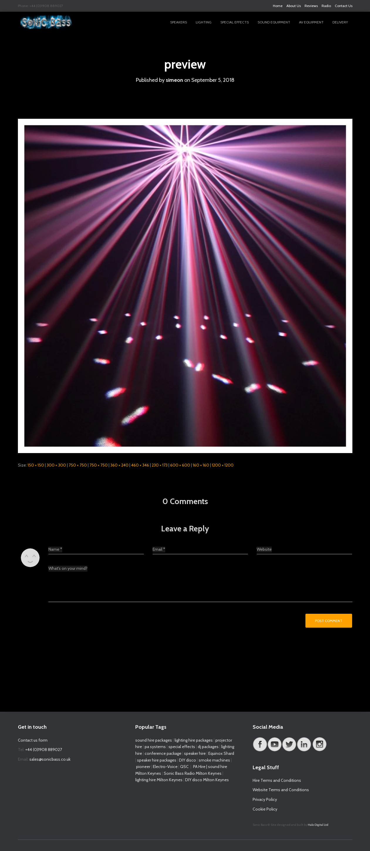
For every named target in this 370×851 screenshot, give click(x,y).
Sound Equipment (274, 22)
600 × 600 (180, 465)
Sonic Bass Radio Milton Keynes (193, 773)
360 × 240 (119, 465)
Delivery (340, 22)
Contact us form (33, 740)
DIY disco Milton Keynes (207, 779)
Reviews (311, 6)
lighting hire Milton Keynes (159, 779)
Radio (326, 6)
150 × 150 (36, 465)
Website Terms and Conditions (281, 789)
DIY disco (187, 760)
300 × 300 (56, 465)
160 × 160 (201, 465)
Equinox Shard (221, 753)
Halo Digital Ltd (318, 825)
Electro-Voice (165, 766)
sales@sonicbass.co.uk (49, 759)
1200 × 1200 (223, 465)
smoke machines (214, 760)
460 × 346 (140, 465)
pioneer (143, 766)
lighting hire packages (194, 740)
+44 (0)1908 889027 (43, 749)
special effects (181, 746)
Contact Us (343, 6)
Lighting (204, 22)
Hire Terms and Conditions (277, 780)
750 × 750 (78, 465)
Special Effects (234, 22)
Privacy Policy (265, 799)
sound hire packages (153, 740)
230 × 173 (160, 465)
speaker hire (195, 753)
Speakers (178, 22)
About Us (293, 6)
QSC (184, 766)
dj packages (208, 746)
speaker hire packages (156, 760)
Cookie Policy (265, 809)
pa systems (155, 746)
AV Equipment (311, 22)
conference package (163, 753)
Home (278, 6)
